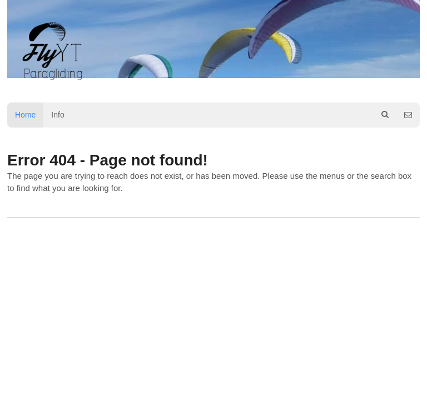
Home (25, 114)
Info (57, 114)
